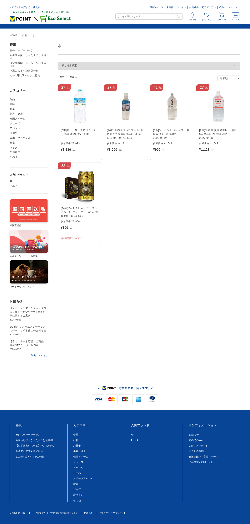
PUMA (13, 186)
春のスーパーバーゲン (23, 50)
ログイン (181, 7)
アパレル (15, 128)
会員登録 (193, 7)
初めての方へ (209, 7)
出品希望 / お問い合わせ (202, 462)
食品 (12, 99)
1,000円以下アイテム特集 (25, 75)
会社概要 (38, 513)
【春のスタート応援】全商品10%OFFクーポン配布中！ (27, 343)
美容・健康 (16, 114)
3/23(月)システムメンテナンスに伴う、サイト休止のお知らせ (28, 328)
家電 (12, 142)
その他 (14, 157)
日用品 (14, 133)
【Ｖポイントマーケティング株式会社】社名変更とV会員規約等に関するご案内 (28, 312)
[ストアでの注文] (228, 78)
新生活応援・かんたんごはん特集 (28, 57)
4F (11, 181)
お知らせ (194, 434)
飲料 (12, 104)
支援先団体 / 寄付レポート (203, 456)
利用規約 (88, 513)
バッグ (14, 147)
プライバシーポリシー (110, 513)
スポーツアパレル (20, 138)
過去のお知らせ (39, 355)
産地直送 (15, 152)
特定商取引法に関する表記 (64, 513)
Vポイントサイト (228, 7)
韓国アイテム (17, 118)
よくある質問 (196, 451)
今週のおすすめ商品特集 (24, 70)
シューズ (15, 123)
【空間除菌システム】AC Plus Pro (28, 64)
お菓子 (14, 109)
